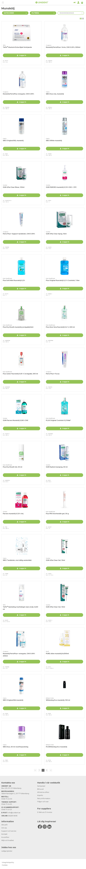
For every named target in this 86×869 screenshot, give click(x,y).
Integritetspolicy (8, 862)
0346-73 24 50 (6, 804)
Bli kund (40, 789)
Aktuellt (4, 825)
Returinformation (43, 798)
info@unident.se (14, 813)
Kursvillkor (5, 837)
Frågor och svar (43, 802)
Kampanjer (41, 786)
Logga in (22, 55)
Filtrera (35, 13)
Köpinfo (40, 795)
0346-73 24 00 (6, 799)
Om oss (4, 828)
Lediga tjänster (6, 851)
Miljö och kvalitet (7, 840)
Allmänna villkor (43, 792)
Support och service (8, 831)
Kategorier (9, 13)
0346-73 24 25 (6, 809)
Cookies (4, 865)
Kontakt (4, 834)
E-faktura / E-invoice (44, 812)
